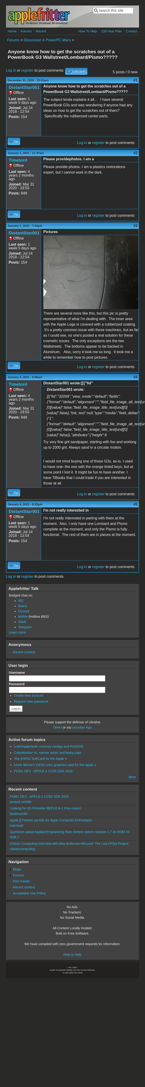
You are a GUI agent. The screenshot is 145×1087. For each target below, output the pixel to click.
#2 (135, 153)
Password (18, 684)
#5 (135, 504)
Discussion (32, 40)
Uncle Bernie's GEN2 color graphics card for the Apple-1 (55, 765)
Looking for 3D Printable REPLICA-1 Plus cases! (45, 808)
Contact (131, 31)
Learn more (17, 632)
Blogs (17, 869)
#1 (135, 80)
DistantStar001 (24, 87)
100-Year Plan (111, 31)
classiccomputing (22, 849)
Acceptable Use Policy (29, 893)
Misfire (23, 616)
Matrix (22, 606)
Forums (26, 31)
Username (18, 672)
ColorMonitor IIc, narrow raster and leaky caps (47, 753)
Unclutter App (82, 727)
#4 (135, 377)
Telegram (25, 627)
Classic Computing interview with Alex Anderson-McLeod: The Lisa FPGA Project (69, 843)
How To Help (87, 31)
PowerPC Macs (58, 40)
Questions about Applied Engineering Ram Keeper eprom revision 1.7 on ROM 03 (70, 832)
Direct (57, 727)
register (27, 70)
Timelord (18, 160)
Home (12, 31)
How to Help (72, 954)
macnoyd (16, 825)
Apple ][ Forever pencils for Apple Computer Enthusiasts (51, 820)
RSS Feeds (21, 881)
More (132, 777)
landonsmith (19, 814)
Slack (22, 622)
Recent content (24, 652)
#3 (135, 226)
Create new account (28, 695)
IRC (21, 601)
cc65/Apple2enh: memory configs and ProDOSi (48, 746)
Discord (23, 611)
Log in (11, 70)
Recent (41, 31)
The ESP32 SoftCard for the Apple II (40, 758)
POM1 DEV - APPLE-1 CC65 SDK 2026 (43, 771)
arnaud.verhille (20, 802)
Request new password (31, 701)
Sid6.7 (14, 837)
